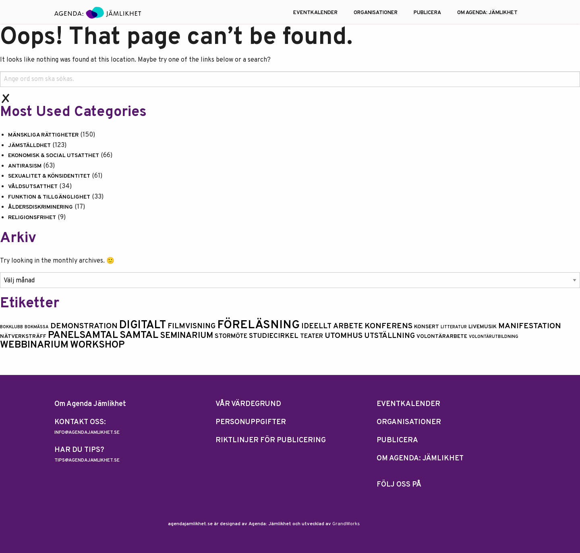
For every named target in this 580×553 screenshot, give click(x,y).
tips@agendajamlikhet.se (87, 460)
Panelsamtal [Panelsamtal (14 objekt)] (83, 335)
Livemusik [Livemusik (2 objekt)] (482, 326)
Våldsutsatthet (33, 186)
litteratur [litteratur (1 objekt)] (454, 327)
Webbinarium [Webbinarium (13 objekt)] (34, 345)
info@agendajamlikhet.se (87, 432)
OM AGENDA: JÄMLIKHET (487, 13)
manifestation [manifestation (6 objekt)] (529, 326)
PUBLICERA (427, 13)
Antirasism (24, 166)
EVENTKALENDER (315, 13)
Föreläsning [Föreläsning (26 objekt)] (258, 325)
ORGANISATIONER (376, 13)
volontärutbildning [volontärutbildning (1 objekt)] (493, 337)
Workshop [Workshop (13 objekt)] (97, 345)
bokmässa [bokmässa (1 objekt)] (37, 327)
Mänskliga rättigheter (43, 135)
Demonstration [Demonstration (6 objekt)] (84, 326)
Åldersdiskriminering (40, 207)
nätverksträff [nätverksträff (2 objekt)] (23, 336)
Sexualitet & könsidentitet (49, 176)
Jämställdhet (29, 145)
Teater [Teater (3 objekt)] (311, 336)
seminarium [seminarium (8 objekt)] (186, 335)
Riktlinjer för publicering (270, 440)
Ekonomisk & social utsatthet (53, 155)
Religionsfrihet (32, 217)
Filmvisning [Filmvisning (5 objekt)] (191, 326)
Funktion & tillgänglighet (49, 197)
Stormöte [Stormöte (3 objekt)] (231, 336)
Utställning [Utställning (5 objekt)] (389, 336)
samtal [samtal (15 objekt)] (139, 335)
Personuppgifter (250, 422)
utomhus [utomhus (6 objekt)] (343, 336)
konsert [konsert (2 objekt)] (426, 326)
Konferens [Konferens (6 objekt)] (388, 326)
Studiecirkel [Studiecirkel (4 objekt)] (273, 336)
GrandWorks (346, 524)
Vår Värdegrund (248, 404)
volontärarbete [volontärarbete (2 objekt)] (441, 336)
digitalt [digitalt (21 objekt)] (142, 325)
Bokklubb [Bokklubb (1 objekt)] (11, 327)
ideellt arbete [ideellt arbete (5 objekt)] (332, 326)
